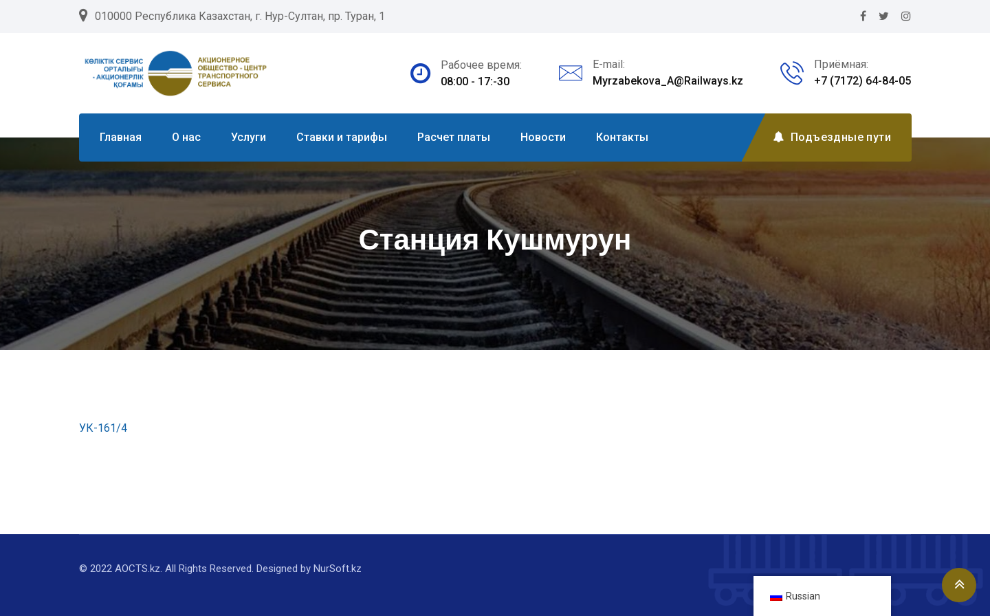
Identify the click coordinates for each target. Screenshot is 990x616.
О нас (186, 137)
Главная (121, 137)
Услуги (248, 137)
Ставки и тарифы (341, 137)
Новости (543, 137)
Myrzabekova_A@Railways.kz (668, 80)
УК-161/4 (103, 427)
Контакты (622, 137)
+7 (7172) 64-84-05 (862, 80)
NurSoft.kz (338, 568)
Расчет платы (453, 137)
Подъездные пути (832, 137)
